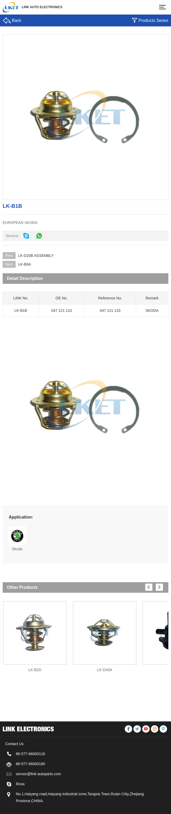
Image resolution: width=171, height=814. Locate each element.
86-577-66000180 (30, 785)
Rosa (20, 805)
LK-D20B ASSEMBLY (36, 255)
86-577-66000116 (30, 775)
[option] (35, 634)
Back (16, 20)
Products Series (153, 20)
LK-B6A (24, 264)
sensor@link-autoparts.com (38, 795)
